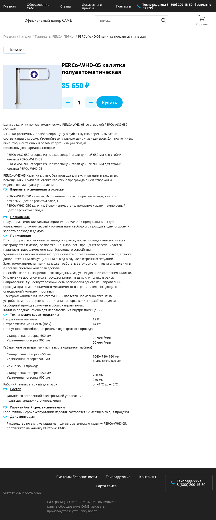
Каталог (25, 36)
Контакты (123, 6)
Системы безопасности (76, 476)
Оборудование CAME (38, 6)
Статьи (65, 6)
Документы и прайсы (92, 6)
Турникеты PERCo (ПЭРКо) (55, 36)
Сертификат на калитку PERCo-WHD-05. (37, 428)
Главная (9, 6)
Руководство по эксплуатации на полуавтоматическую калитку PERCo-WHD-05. (67, 423)
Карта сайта (106, 485)
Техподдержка (118, 476)
